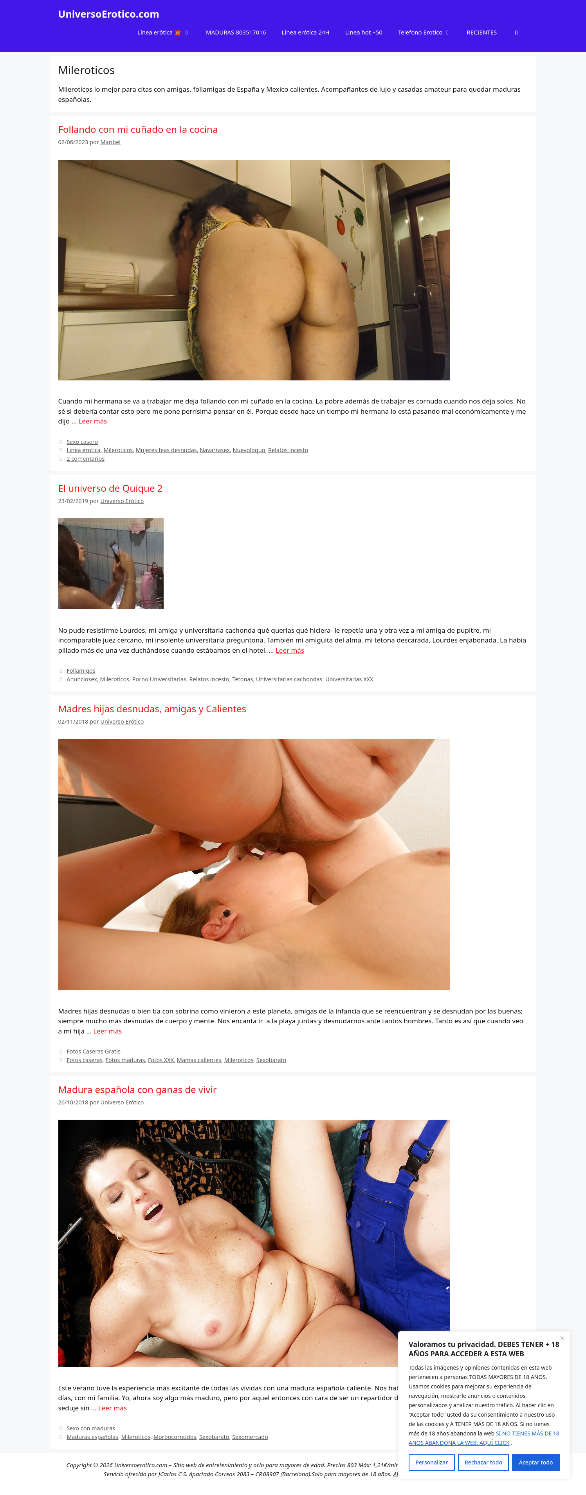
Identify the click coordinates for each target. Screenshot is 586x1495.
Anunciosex (82, 679)
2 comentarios (86, 458)
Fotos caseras (85, 1060)
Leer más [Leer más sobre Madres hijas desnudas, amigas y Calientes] (107, 1030)
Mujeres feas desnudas (166, 450)
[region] (484, 1405)
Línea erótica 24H (305, 32)
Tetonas (242, 679)
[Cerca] (562, 1338)
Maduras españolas (92, 1437)
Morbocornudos (174, 1437)
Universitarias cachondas (289, 679)
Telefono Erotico (428, 32)
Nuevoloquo (249, 450)
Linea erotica (84, 450)
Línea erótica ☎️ (167, 32)
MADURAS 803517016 (236, 32)
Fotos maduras (125, 1060)
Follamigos (81, 670)
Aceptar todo (536, 1462)
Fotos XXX (161, 1060)
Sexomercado (250, 1437)
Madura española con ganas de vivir (137, 1089)
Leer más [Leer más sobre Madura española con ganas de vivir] (112, 1407)
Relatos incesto (288, 450)
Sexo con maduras (91, 1428)
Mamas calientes (199, 1060)
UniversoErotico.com (108, 13)
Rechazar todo (483, 1462)
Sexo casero (82, 441)
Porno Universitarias (159, 679)
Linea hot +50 (363, 32)
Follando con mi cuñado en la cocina (138, 129)
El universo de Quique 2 (110, 487)
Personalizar (431, 1462)
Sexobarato (271, 1060)
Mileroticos (118, 450)
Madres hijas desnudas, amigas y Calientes (152, 708)
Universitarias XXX (349, 679)
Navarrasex (215, 450)
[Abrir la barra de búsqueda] (516, 32)
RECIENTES (482, 32)
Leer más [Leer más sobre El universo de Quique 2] (290, 650)
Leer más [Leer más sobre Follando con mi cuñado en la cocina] (92, 420)
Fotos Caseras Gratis (94, 1051)
